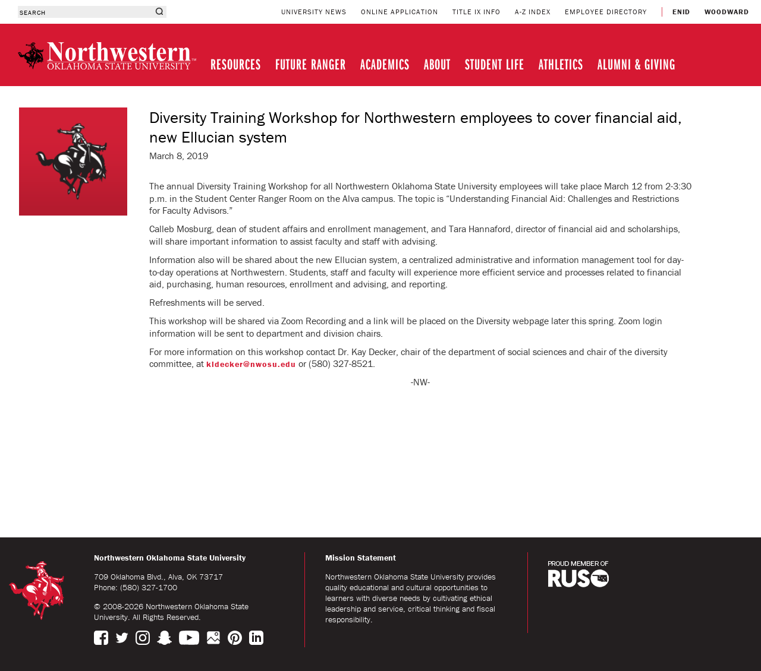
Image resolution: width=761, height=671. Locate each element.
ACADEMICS (385, 64)
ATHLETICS (561, 64)
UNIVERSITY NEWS (314, 11)
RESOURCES (235, 64)
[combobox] (85, 12)
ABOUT (437, 64)
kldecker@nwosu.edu (251, 364)
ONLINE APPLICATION (399, 11)
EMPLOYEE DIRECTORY (606, 11)
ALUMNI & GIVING (636, 64)
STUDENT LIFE (494, 64)
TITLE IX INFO (476, 11)
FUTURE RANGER (310, 64)
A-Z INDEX (533, 11)
